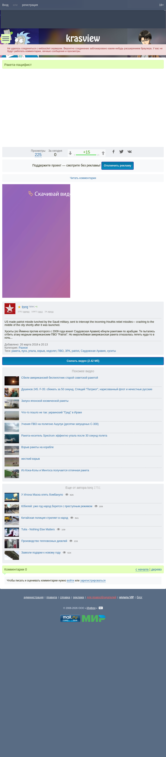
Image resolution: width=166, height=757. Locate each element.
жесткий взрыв (30, 574)
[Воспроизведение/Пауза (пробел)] (6, 258)
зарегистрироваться (93, 696)
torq (23, 423)
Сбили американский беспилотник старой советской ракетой (59, 493)
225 (38, 270)
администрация (34, 713)
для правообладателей (101, 713)
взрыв (41, 466)
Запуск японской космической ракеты (44, 516)
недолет (51, 466)
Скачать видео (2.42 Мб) (83, 476)
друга (50, 427)
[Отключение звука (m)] (139, 258)
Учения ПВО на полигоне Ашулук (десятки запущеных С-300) (60, 539)
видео (26, 427)
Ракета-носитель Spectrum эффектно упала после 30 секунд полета (64, 551)
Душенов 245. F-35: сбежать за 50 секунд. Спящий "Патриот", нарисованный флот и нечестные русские (86, 505)
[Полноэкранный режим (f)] (159, 258)
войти (70, 696)
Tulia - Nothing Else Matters (38, 645)
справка (65, 713)
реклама (78, 713)
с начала (142, 685)
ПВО (61, 466)
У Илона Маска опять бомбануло (42, 610)
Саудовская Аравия (93, 466)
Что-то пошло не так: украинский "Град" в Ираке (51, 528)
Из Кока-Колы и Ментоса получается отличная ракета (55, 586)
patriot (75, 466)
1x (131, 258)
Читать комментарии (83, 293)
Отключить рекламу (117, 281)
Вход (5, 5)
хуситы (111, 466)
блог (139, 713)
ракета (16, 466)
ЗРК (67, 466)
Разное (23, 463)
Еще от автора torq (83, 603)
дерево (156, 685)
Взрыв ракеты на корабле (37, 563)
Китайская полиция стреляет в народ (44, 633)
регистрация (30, 5)
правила (51, 713)
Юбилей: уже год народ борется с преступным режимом (56, 622)
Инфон (91, 723)
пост (40, 427)
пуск (24, 466)
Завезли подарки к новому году (41, 668)
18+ (161, 5)
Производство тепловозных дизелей (44, 656)
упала (32, 466)
